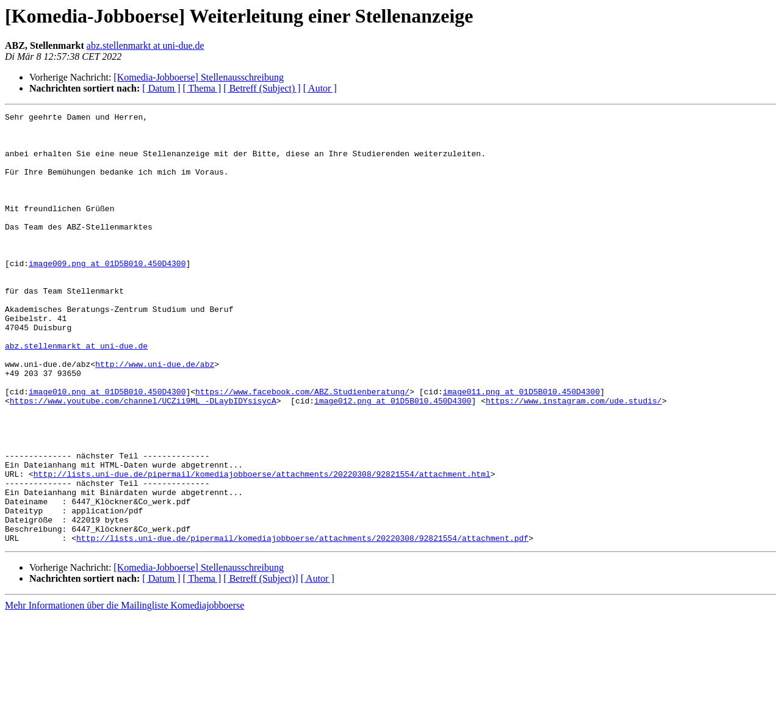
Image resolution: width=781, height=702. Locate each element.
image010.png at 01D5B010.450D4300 (107, 448)
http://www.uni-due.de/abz (154, 415)
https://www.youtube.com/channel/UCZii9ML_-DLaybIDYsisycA (143, 459)
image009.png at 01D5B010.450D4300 (107, 294)
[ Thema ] (202, 88)
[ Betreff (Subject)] (260, 664)
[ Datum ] (161, 88)
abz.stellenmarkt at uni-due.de (145, 45)
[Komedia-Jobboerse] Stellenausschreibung (198, 77)
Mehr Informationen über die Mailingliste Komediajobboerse (124, 691)
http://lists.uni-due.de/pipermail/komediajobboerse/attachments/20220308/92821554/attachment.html (262, 546)
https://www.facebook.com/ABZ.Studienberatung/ (302, 448)
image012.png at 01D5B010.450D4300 (392, 459)
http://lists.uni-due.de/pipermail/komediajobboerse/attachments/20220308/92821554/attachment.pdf (302, 623)
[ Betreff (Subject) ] (261, 88)
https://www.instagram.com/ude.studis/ (574, 459)
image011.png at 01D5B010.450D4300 (521, 448)
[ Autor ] (320, 88)
